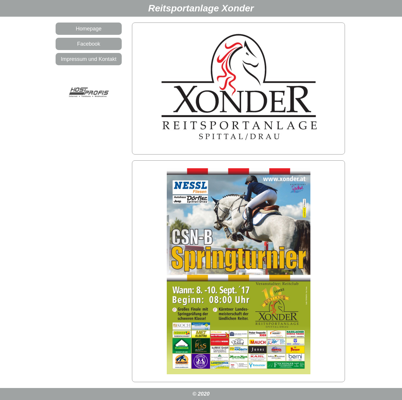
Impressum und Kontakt (88, 59)
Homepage (89, 29)
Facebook (88, 44)
